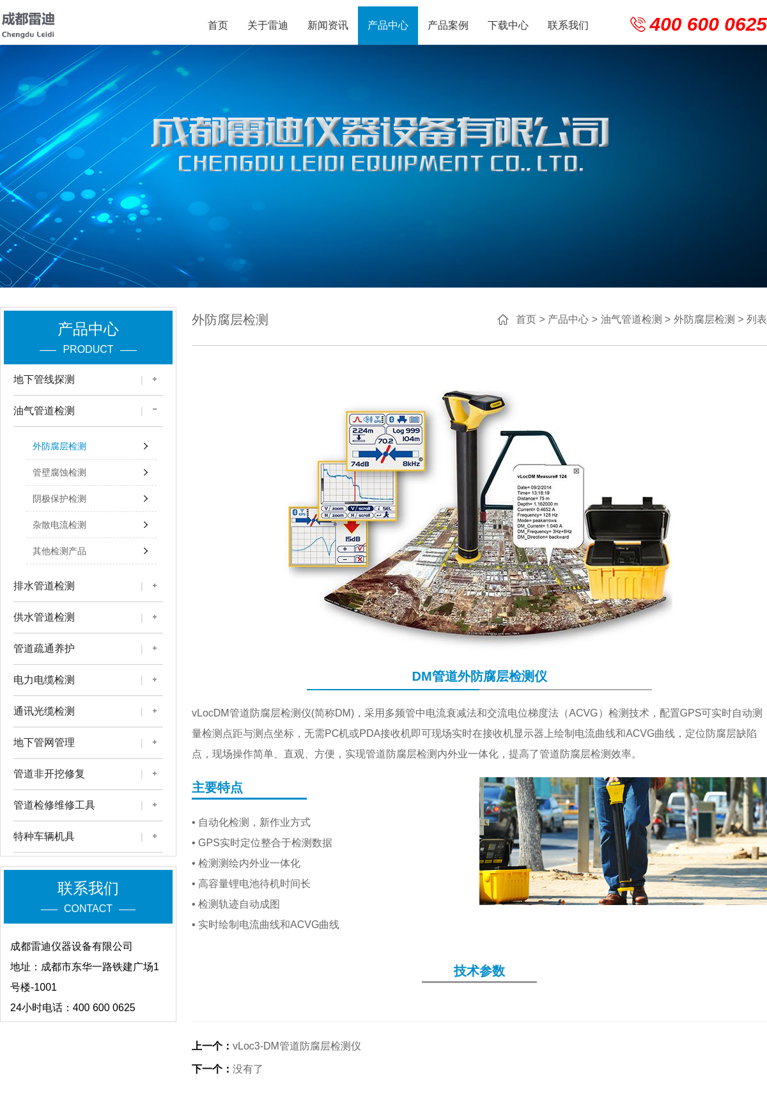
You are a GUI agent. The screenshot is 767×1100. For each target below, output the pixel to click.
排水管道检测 (44, 585)
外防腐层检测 (59, 446)
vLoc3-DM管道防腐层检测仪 (297, 1046)
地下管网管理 (44, 742)
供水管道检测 (44, 617)
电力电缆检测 (44, 679)
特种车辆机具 (44, 836)
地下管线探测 (44, 379)
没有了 (248, 1069)
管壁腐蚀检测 (59, 472)
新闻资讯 (327, 25)
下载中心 (508, 25)
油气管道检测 (44, 410)
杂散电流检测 (59, 525)
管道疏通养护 (44, 648)
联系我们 (568, 25)
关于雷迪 (267, 25)
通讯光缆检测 (44, 711)
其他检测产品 (59, 551)
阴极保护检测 (59, 498)
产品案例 (448, 25)
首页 (218, 25)
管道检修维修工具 (54, 805)
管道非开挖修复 (49, 773)
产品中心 (388, 25)
